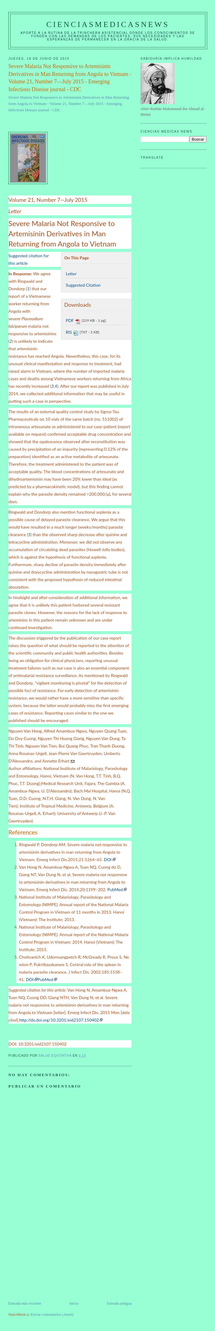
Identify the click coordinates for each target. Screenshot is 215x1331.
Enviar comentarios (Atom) (52, 1314)
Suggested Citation (83, 285)
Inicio (73, 1303)
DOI (108, 859)
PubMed (115, 889)
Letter (71, 273)
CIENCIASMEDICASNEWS (107, 24)
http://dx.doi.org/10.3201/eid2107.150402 (59, 1019)
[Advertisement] (53, 1258)
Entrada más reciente (24, 1303)
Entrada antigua (119, 1303)
